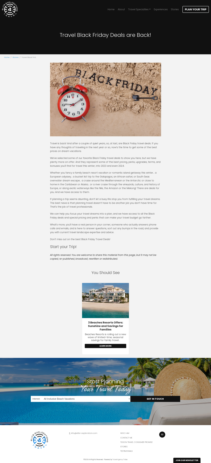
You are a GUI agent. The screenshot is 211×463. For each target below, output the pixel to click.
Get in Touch (155, 398)
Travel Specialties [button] (138, 9)
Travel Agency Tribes (120, 459)
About (121, 9)
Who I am (124, 433)
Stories (175, 9)
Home (111, 9)
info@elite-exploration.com (84, 433)
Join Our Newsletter (187, 460)
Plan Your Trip (195, 9)
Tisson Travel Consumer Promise (136, 442)
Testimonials (126, 451)
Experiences (161, 9)
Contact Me (126, 437)
